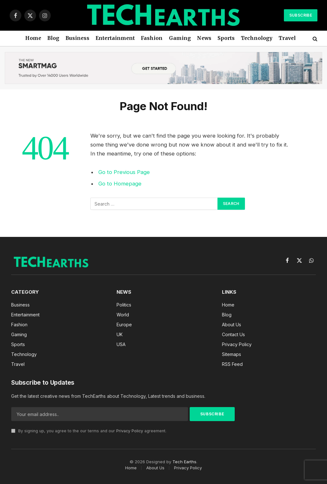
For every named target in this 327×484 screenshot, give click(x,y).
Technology (256, 38)
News (204, 38)
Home (33, 38)
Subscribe (300, 15)
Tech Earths (184, 461)
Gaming (180, 38)
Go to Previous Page (124, 172)
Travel (287, 38)
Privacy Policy (129, 430)
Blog (53, 38)
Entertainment (115, 38)
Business (77, 38)
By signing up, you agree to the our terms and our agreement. (88, 430)
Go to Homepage (119, 183)
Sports (226, 38)
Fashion (152, 38)
